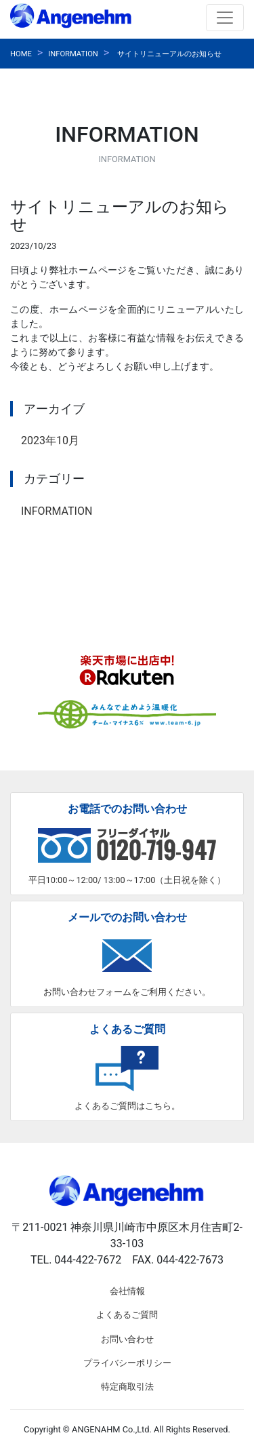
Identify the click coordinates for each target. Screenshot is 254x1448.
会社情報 (127, 1291)
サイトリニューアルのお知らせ (169, 54)
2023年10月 (50, 440)
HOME (21, 54)
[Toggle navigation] (225, 17)
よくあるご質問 (127, 1315)
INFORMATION (73, 54)
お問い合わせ (127, 1339)
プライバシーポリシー (127, 1363)
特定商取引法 (127, 1387)
